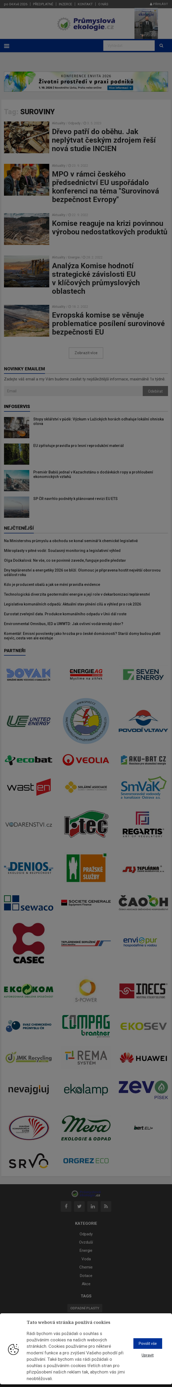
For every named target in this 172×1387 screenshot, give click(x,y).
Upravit (148, 1355)
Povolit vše (148, 1343)
